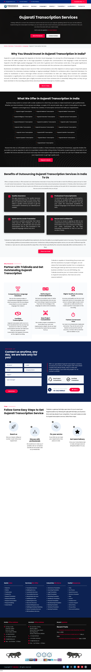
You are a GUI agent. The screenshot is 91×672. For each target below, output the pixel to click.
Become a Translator (74, 594)
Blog (70, 596)
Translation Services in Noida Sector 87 (69, 634)
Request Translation (10, 596)
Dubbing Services (30, 590)
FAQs (70, 588)
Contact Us (8, 594)
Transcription (18, 46)
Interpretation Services (32, 596)
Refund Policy (72, 604)
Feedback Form (72, 600)
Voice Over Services (31, 602)
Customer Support (73, 602)
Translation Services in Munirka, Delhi (68, 638)
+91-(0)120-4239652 (11, 636)
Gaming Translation (53, 609)
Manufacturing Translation (54, 602)
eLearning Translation (53, 590)
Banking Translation (53, 604)
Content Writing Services (32, 604)
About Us (7, 588)
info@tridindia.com (9, 1)
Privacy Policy (72, 607)
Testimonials (8, 592)
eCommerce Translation (54, 588)
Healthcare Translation (53, 598)
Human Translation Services (33, 609)
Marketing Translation (53, 596)
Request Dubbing (9, 602)
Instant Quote (8, 604)
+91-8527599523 (34, 1)
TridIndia (15, 667)
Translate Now (79, 2)
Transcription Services (32, 594)
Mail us (75, 389)
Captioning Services (31, 600)
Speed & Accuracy (73, 592)
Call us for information (60, 389)
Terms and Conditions (74, 609)
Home (5, 46)
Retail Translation (52, 594)
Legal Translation (52, 592)
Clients (7, 590)
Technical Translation (53, 607)
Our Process (72, 590)
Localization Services (31, 592)
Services (10, 46)
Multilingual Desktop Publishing (34, 607)
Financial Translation (53, 600)
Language (25, 46)
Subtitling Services (31, 598)
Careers (71, 598)
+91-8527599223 (52, 30)
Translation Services (31, 588)
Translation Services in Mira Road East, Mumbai (71, 630)
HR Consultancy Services (32, 611)
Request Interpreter (10, 598)
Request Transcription (10, 600)
